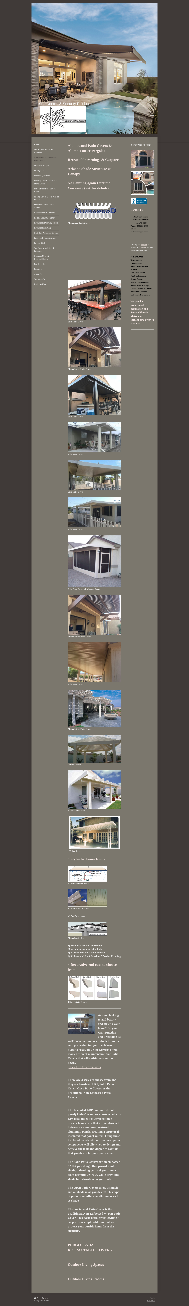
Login (153, 1298)
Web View (151, 1301)
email (143, 247)
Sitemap (45, 1298)
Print (37, 1298)
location (144, 245)
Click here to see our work (85, 1067)
